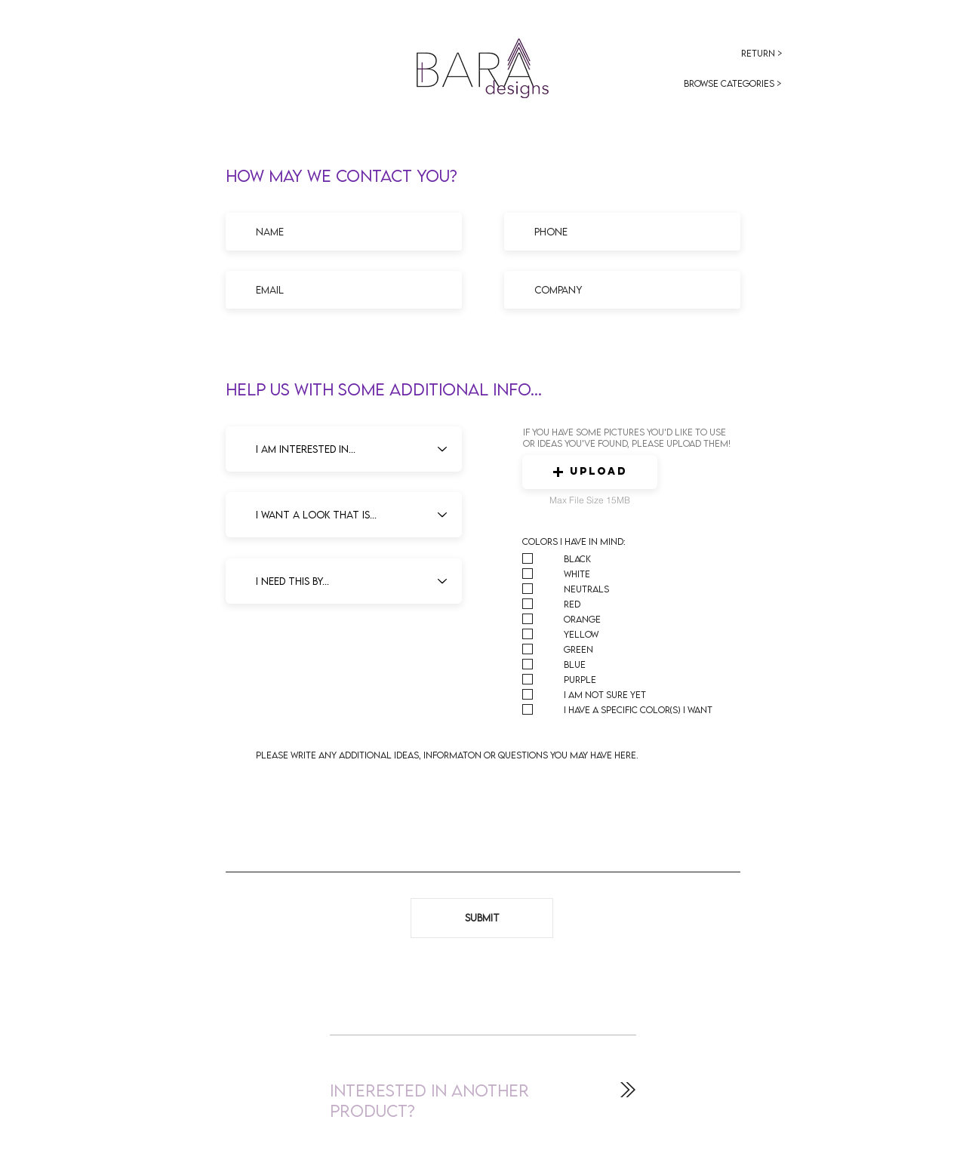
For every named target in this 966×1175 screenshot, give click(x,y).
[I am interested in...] (344, 449)
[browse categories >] (733, 84)
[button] (589, 472)
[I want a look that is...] (344, 514)
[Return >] (762, 53)
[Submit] (482, 918)
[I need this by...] (344, 581)
